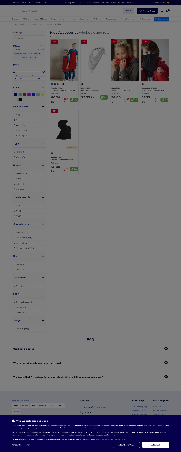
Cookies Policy (103, 440)
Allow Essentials (126, 445)
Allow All (155, 445)
